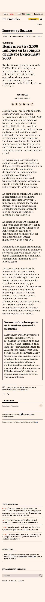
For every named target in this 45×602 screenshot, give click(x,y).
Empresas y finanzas (17, 30)
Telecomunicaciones (16, 37)
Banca (5, 37)
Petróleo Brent (39, 14)
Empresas (5, 406)
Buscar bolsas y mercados (14, 569)
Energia (27, 37)
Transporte (15, 406)
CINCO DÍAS (22, 95)
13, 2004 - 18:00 (22, 98)
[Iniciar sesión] (41, 19)
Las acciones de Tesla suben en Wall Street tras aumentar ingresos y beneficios (20, 521)
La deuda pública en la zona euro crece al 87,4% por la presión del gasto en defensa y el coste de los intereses (22, 536)
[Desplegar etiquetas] (41, 405)
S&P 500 (21, 14)
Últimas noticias (10, 504)
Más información (8, 416)
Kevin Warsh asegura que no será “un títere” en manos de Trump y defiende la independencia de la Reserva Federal (23, 556)
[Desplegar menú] (4, 19)
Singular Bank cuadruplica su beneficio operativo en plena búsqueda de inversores (21, 528)
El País (40, 24)
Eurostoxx (12, 580)
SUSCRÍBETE (33, 19)
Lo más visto (7, 549)
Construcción (37, 37)
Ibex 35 (6, 14)
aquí (36, 422)
